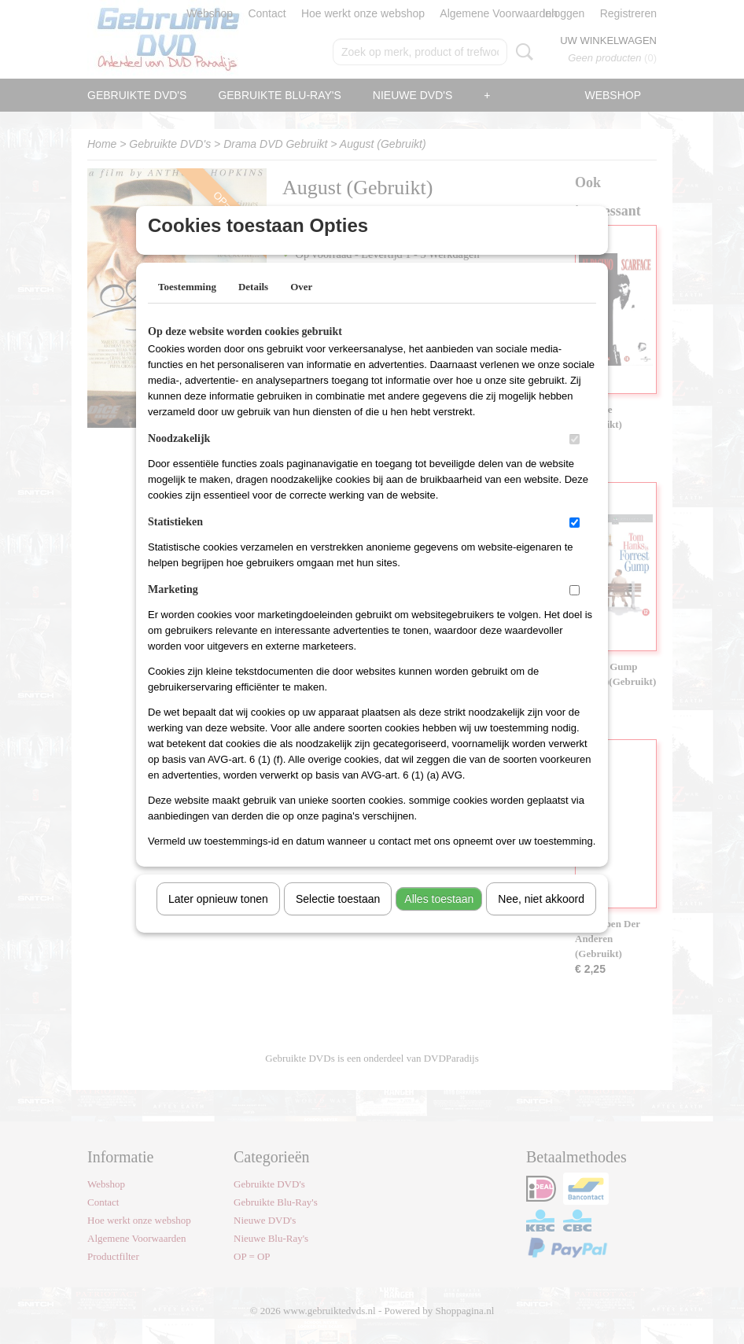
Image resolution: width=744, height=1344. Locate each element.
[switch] (574, 460)
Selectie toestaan (338, 919)
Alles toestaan (438, 919)
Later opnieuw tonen (218, 919)
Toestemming (187, 307)
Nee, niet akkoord (541, 919)
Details (253, 307)
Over (301, 307)
